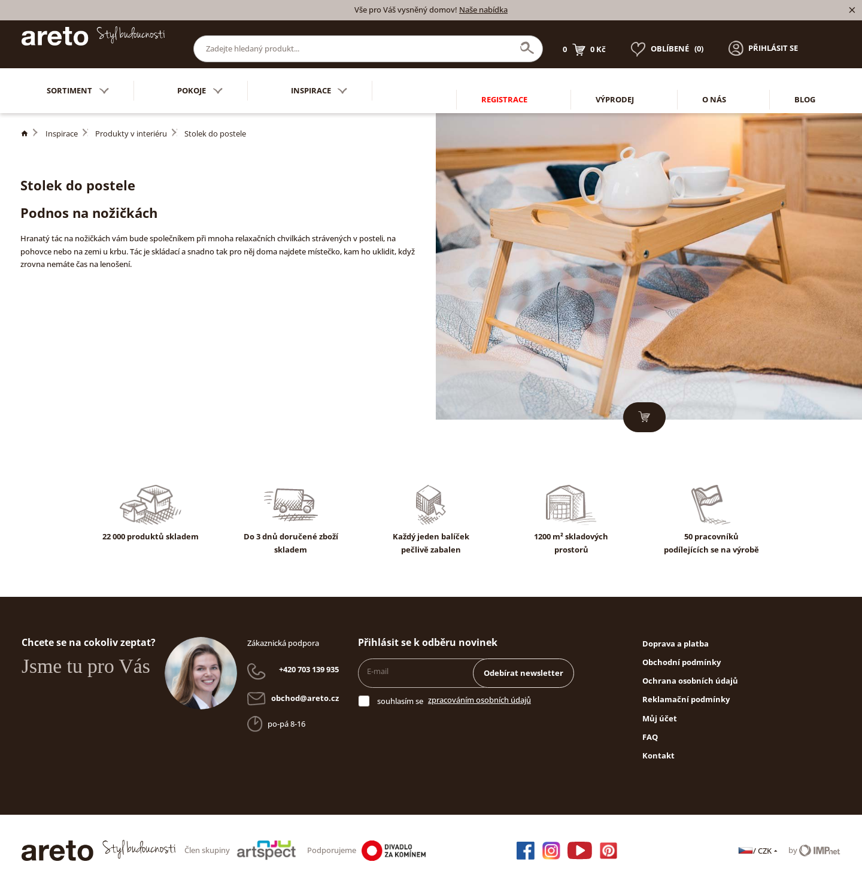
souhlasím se (400, 692)
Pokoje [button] (200, 82)
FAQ (650, 728)
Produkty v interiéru (131, 124)
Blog (804, 81)
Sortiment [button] (78, 82)
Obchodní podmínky (681, 653)
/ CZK (758, 842)
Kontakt (658, 746)
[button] (763, 39)
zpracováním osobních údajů (479, 690)
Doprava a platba (675, 634)
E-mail (377, 662)
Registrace (504, 81)
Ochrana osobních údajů (690, 671)
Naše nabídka (483, 9)
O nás (714, 81)
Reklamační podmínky (686, 690)
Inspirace (61, 124)
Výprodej (615, 81)
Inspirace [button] (319, 82)
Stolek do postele (215, 124)
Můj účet (659, 709)
